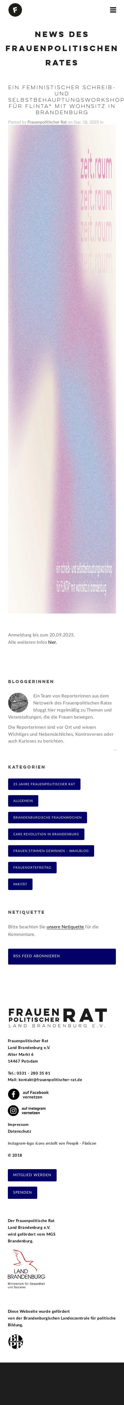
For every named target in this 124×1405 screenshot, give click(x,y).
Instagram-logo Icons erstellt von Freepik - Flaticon (52, 1143)
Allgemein (23, 800)
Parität (20, 884)
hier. (52, 642)
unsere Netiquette (65, 927)
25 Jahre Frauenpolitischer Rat (44, 784)
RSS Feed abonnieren (36, 956)
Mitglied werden (32, 1175)
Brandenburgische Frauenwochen (47, 817)
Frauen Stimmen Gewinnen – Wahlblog (51, 850)
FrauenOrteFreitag (32, 867)
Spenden (22, 1192)
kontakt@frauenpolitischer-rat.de (50, 1080)
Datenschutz (19, 1131)
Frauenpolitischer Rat (47, 122)
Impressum (18, 1125)
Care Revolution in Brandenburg (46, 834)
